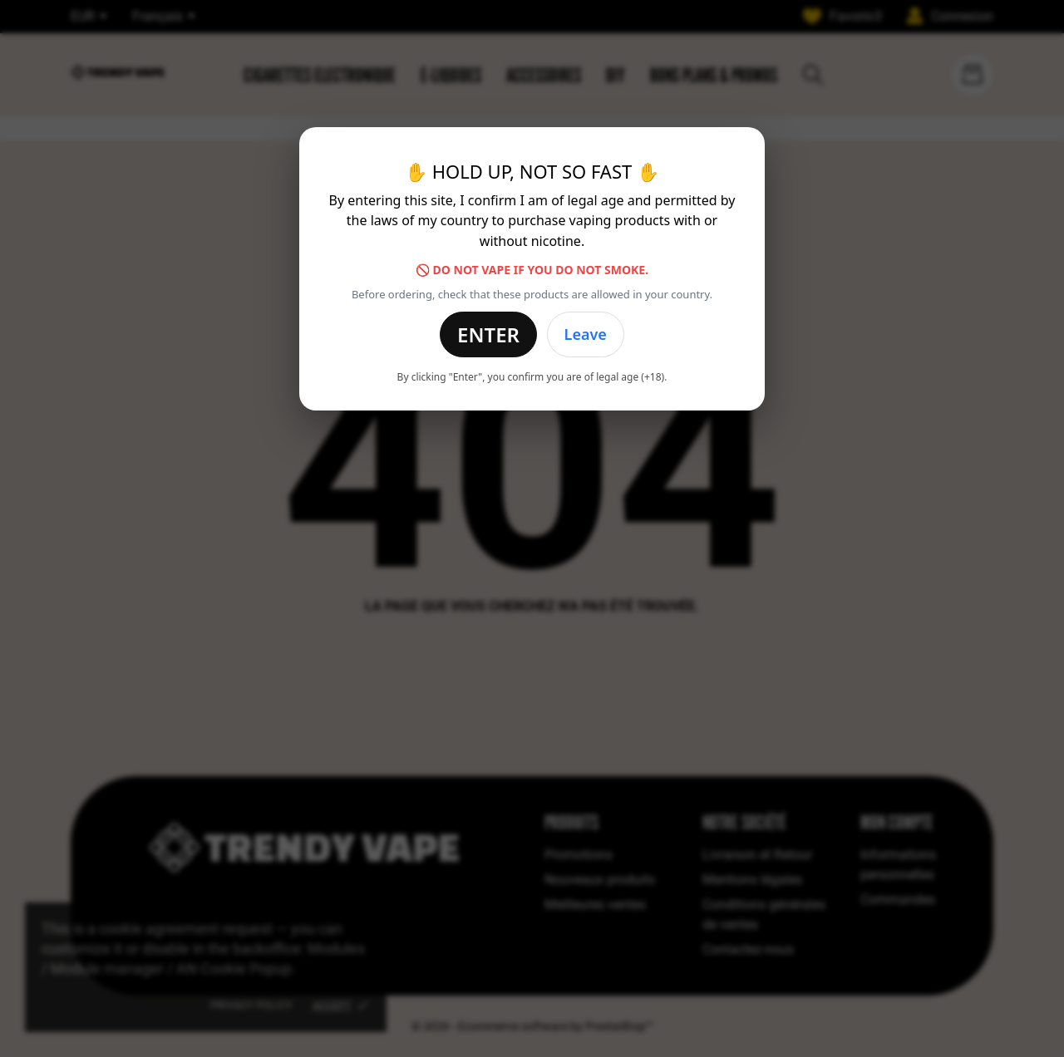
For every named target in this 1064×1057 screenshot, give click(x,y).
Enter (488, 334)
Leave (585, 334)
